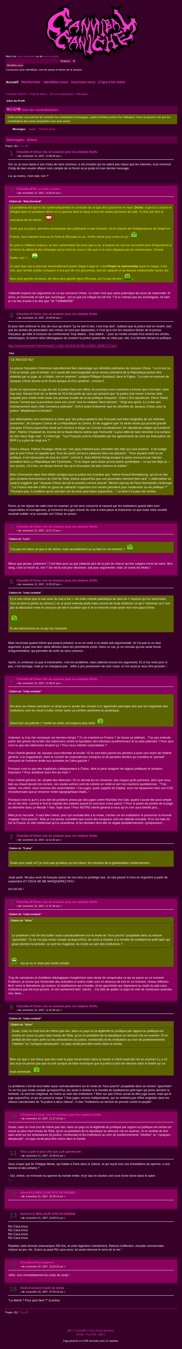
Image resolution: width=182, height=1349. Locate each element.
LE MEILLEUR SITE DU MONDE (53, 1192)
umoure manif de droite (47, 1288)
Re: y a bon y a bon (46, 189)
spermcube (73, 1151)
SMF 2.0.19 (73, 1330)
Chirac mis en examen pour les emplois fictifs (64, 152)
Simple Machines (105, 1330)
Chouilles (23, 152)
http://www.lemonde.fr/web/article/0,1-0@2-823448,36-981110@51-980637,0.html (62, 345)
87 (26, 145)
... (24, 145)
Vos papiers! (45, 1262)
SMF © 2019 (88, 1330)
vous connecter (26, 56)
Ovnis (24, 1192)
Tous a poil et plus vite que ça (41, 1151)
